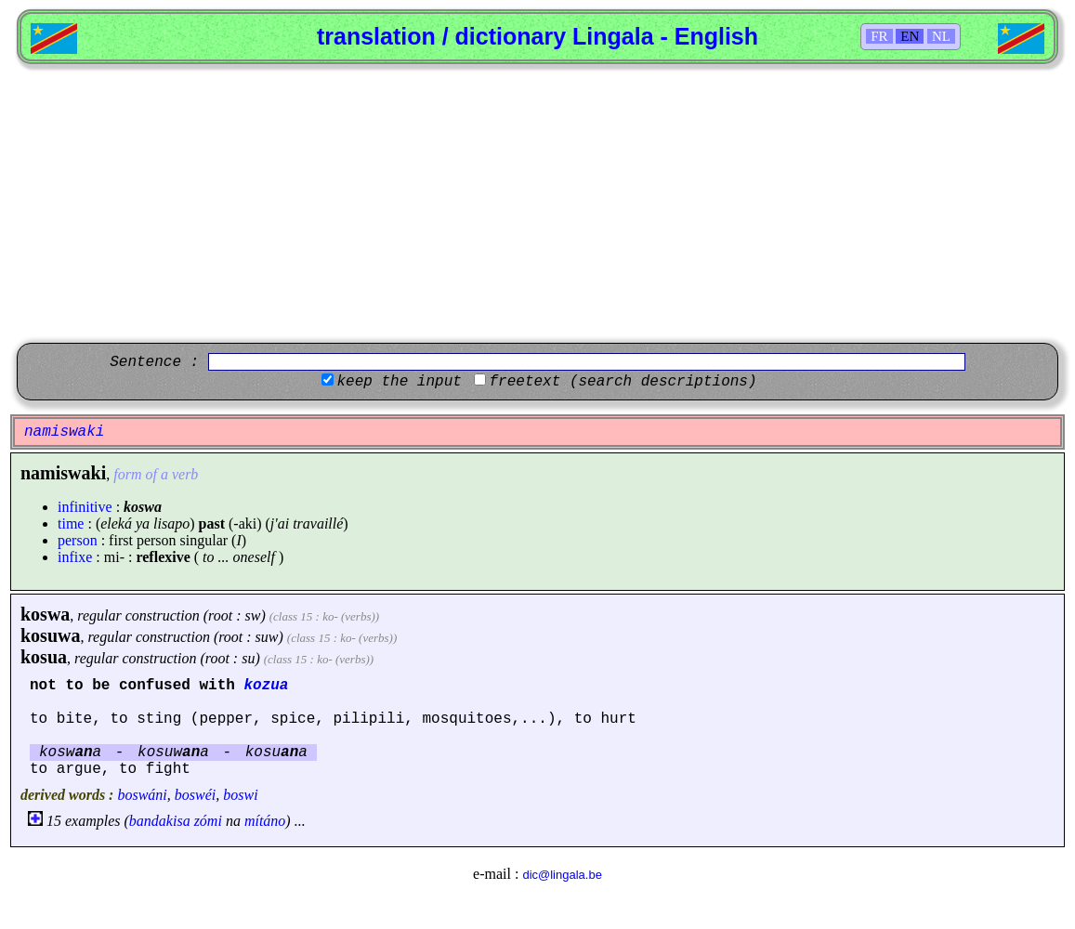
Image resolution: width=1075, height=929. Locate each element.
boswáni (141, 795)
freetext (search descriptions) (622, 381)
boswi (240, 795)
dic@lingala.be (561, 875)
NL (941, 36)
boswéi (195, 795)
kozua (265, 685)
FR (879, 36)
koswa (45, 614)
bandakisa (159, 821)
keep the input (398, 381)
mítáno (264, 821)
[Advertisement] (537, 203)
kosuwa (50, 635)
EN (909, 36)
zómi (208, 821)
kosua (43, 657)
